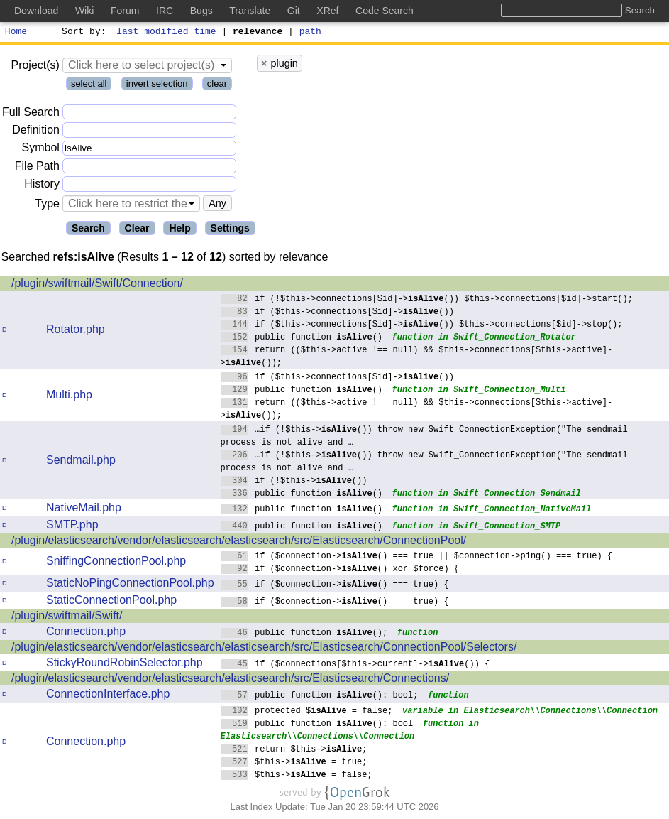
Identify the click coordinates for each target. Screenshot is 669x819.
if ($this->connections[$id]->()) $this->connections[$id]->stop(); (422, 326)
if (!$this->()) (294, 482)
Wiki (84, 10)
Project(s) (35, 67)
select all (89, 85)
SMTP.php (72, 527)
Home (16, 32)
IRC (164, 10)
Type (47, 206)
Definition (36, 132)
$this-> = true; (294, 763)
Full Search (31, 114)
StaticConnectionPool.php (111, 602)
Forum (125, 10)
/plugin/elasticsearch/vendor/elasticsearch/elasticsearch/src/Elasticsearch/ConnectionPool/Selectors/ (263, 649)
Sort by (81, 32)
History (42, 186)
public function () (302, 338)
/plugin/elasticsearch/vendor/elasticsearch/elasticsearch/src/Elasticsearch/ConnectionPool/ (238, 542)
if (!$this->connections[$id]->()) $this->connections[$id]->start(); (427, 300)
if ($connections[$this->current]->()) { (355, 665)
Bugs (201, 10)
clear (217, 85)
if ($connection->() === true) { (335, 586)
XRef (327, 10)
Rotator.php (75, 331)
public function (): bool (317, 725)
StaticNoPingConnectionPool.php (130, 585)
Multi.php (69, 397)
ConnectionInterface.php (108, 696)
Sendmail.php (81, 462)
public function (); (304, 634)
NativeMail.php (83, 510)
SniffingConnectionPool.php (116, 563)
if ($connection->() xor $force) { (340, 570)
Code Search (384, 10)
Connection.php (86, 633)
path (310, 32)
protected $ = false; (307, 712)
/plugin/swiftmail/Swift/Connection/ (97, 285)
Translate (249, 10)
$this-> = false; (297, 776)
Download (36, 10)
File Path (37, 168)
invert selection (157, 85)
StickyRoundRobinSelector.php (124, 664)
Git (293, 10)
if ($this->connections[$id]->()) (338, 313)
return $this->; (294, 750)
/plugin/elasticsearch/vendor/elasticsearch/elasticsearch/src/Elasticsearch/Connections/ (230, 680)
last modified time (166, 32)
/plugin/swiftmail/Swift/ (67, 618)
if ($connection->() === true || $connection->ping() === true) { (417, 557)
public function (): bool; (320, 696)
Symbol (41, 150)
